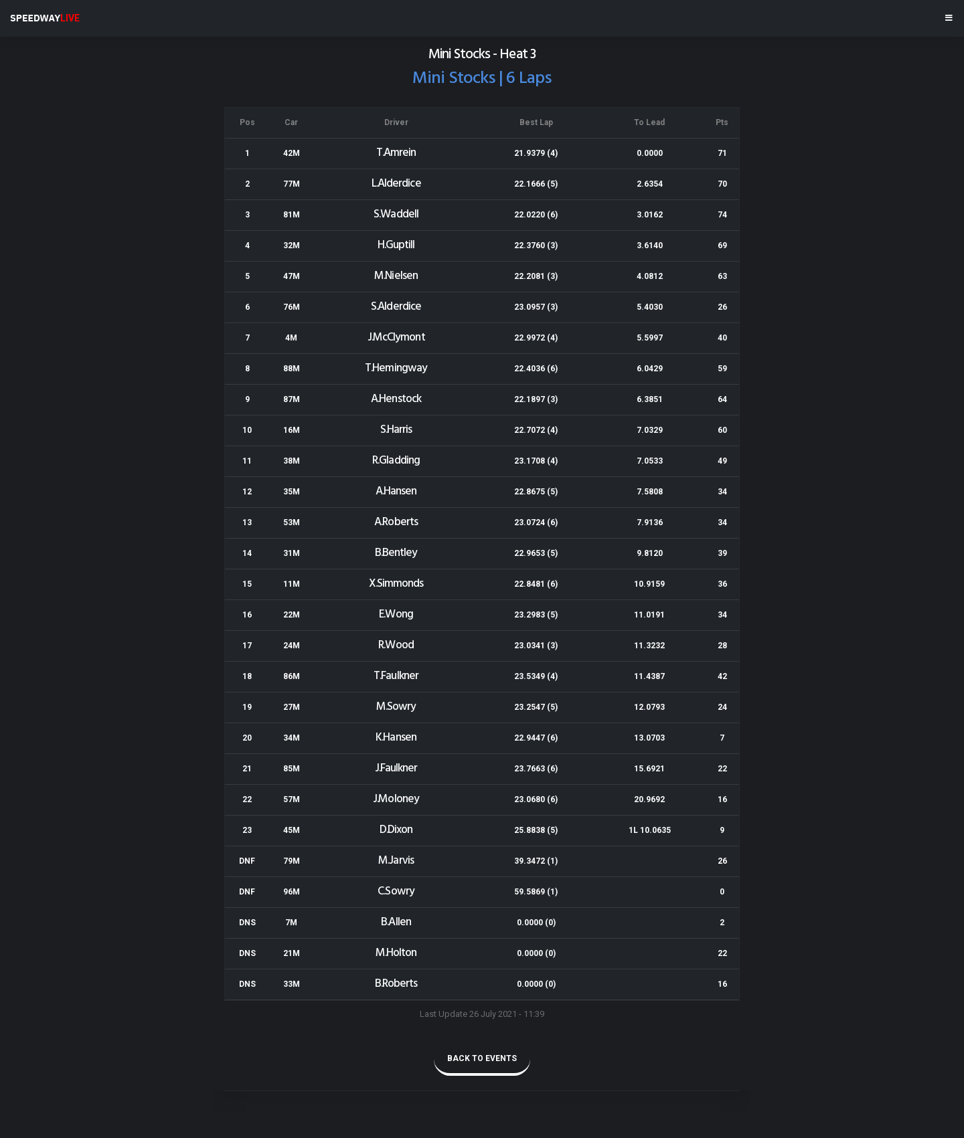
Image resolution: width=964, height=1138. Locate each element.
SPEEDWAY (45, 18)
